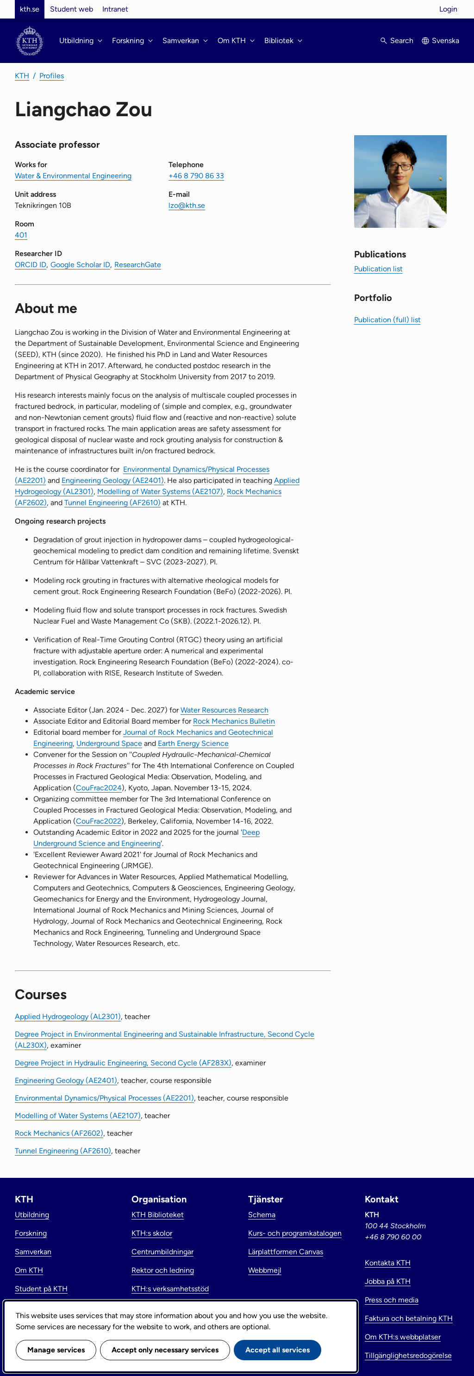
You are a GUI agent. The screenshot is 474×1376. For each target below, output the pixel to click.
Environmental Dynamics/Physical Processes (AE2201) (104, 1098)
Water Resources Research (224, 710)
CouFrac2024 (99, 787)
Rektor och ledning (162, 1270)
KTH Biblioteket (157, 1214)
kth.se (29, 9)
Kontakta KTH (388, 1262)
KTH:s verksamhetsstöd (170, 1288)
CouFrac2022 (98, 821)
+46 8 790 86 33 (196, 175)
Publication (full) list (387, 319)
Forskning (31, 1233)
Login (448, 9)
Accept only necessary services (165, 1349)
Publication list (378, 268)
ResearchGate (137, 264)
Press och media (391, 1299)
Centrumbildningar (162, 1251)
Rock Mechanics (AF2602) (59, 1133)
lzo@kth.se (186, 205)
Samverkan (33, 1251)
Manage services (56, 1349)
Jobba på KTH (388, 1281)
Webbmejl (264, 1270)
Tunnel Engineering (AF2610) (112, 502)
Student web (71, 9)
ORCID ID (30, 264)
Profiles (51, 75)
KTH (22, 75)
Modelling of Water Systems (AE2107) (160, 491)
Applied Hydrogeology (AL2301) (68, 1016)
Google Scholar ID (80, 264)
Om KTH (29, 1270)
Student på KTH (41, 1288)
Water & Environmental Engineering (73, 175)
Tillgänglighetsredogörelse (408, 1355)
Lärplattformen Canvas (285, 1251)
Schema (261, 1214)
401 (21, 235)
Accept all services (277, 1349)
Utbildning (32, 1214)
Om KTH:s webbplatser (403, 1336)
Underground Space (109, 743)
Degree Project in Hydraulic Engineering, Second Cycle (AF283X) (123, 1062)
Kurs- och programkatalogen (295, 1233)
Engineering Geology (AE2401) (113, 480)
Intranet (115, 9)
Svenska (445, 40)
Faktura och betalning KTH (409, 1318)
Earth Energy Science (193, 743)
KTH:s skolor (151, 1233)
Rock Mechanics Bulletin (234, 721)
